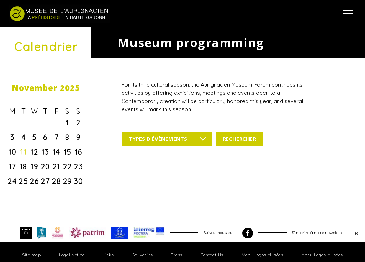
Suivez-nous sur (228, 233)
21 (56, 166)
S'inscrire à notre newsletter (318, 232)
